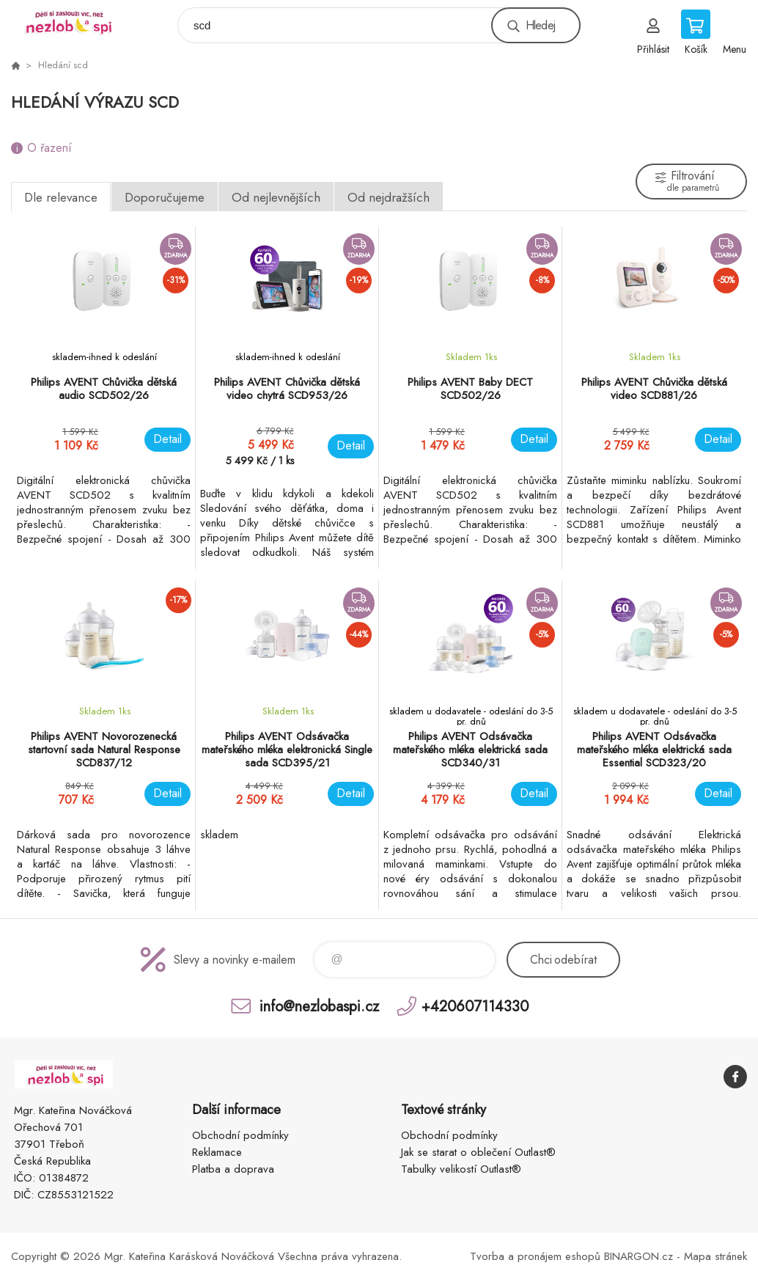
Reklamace (217, 1152)
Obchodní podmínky (240, 1135)
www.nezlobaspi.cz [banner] (76, 21)
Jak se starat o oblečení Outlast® (478, 1152)
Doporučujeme (165, 197)
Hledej (540, 25)
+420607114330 (475, 1006)
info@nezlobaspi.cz (319, 1006)
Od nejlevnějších (276, 197)
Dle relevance (60, 197)
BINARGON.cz (638, 1256)
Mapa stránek (715, 1256)
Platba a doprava (233, 1169)
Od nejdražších (388, 197)
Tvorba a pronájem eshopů (535, 1256)
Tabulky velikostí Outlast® (461, 1169)
